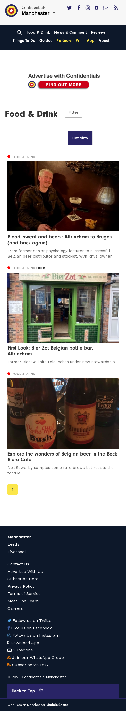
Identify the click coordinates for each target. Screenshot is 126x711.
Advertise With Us (25, 571)
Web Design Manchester (26, 705)
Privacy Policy (21, 586)
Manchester (19, 537)
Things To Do (24, 40)
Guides (45, 40)
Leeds (13, 544)
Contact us (18, 563)
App (91, 40)
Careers (15, 608)
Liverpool (16, 551)
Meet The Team (23, 601)
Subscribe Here (22, 578)
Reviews (98, 32)
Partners (64, 40)
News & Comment (70, 32)
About (104, 40)
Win (79, 40)
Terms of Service (24, 593)
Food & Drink (38, 32)
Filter (74, 112)
